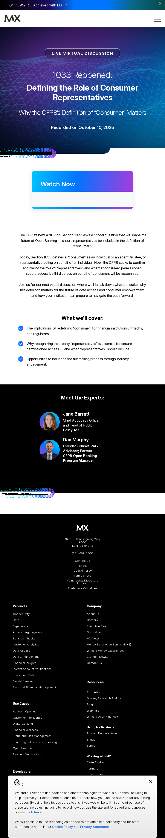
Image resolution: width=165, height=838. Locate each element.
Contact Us (82, 560)
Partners (92, 768)
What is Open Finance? (102, 716)
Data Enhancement (26, 656)
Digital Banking (23, 723)
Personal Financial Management (34, 687)
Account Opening (25, 711)
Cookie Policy (82, 570)
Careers (92, 620)
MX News (93, 638)
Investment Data (24, 675)
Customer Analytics (26, 644)
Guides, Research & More (104, 698)
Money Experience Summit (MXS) (109, 644)
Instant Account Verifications (32, 669)
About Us (93, 614)
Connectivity (21, 614)
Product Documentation (103, 733)
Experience (20, 626)
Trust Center (95, 774)
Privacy (82, 565)
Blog (90, 704)
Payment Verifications (27, 754)
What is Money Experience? (105, 650)
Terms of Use (83, 575)
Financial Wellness (25, 730)
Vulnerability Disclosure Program (82, 582)
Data (16, 620)
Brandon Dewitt (97, 656)
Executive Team (97, 626)
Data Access (21, 650)
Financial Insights (24, 663)
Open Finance (22, 748)
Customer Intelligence (27, 717)
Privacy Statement (94, 827)
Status (91, 739)
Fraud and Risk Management (32, 736)
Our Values (94, 632)
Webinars (93, 710)
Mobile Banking (23, 681)
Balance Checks (24, 638)
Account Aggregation (27, 632)
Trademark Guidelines (82, 588)
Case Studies (96, 762)
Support (92, 745)
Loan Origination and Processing (35, 742)
